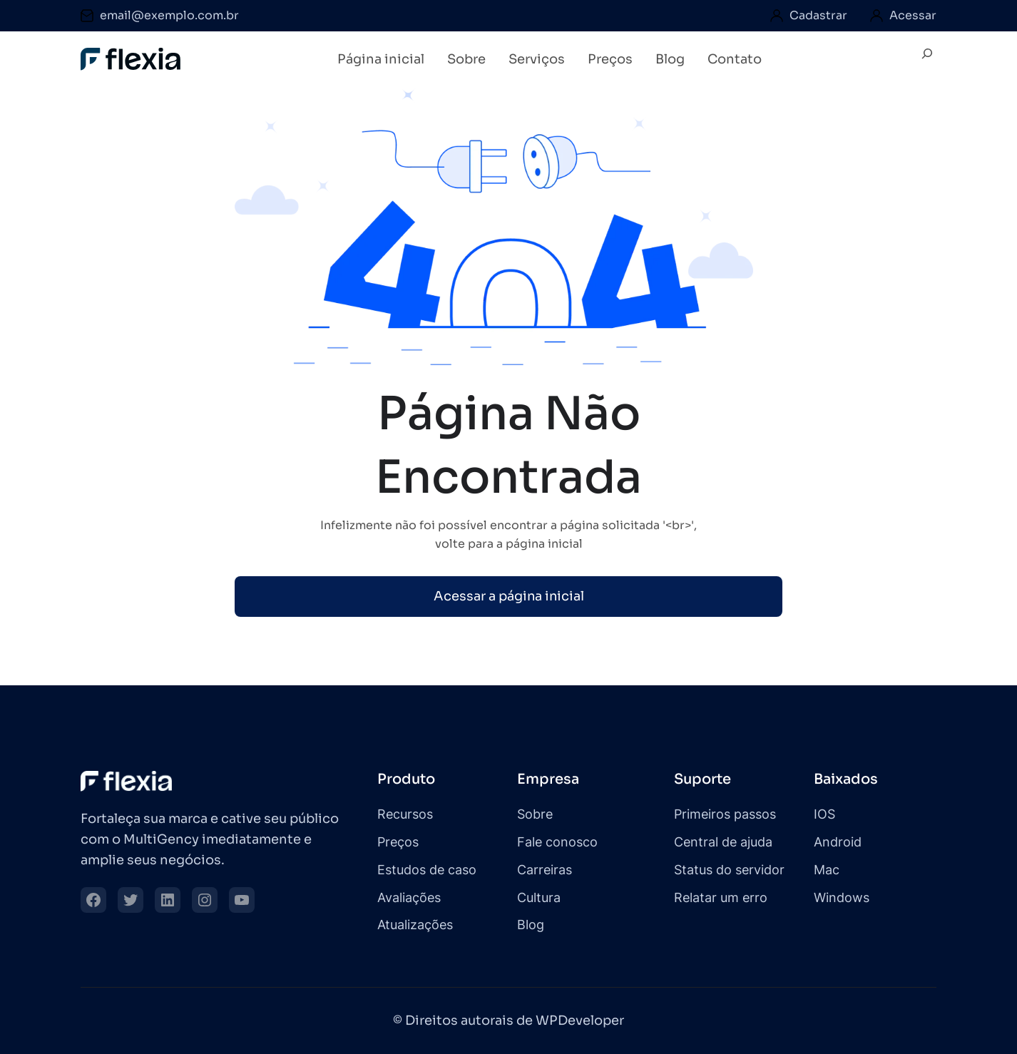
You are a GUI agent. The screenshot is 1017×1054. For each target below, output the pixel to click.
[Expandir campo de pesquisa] (927, 60)
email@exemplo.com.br (169, 15)
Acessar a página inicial (509, 596)
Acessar (912, 15)
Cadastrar (818, 15)
